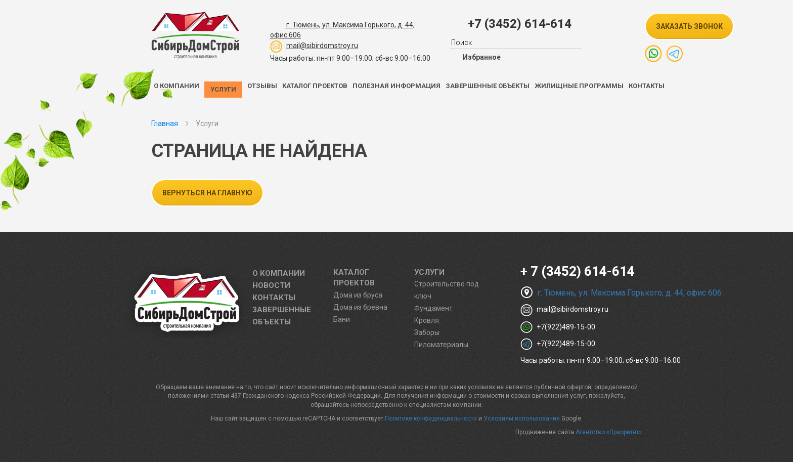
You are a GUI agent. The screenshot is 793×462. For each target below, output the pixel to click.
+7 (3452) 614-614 (519, 24)
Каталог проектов (314, 86)
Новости (271, 285)
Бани (341, 319)
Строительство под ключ (446, 290)
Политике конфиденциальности (431, 418)
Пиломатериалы (441, 345)
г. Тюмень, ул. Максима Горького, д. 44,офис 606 (342, 28)
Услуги (223, 89)
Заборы (426, 332)
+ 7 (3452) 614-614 (577, 271)
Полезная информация (396, 86)
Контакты (647, 86)
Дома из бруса (357, 295)
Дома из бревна (360, 307)
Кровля (426, 320)
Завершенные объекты (488, 86)
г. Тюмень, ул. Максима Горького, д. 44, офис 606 (621, 293)
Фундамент (433, 308)
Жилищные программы (579, 86)
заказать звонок (689, 26)
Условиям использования (521, 418)
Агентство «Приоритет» (609, 432)
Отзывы (262, 86)
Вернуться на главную (207, 193)
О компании (176, 86)
